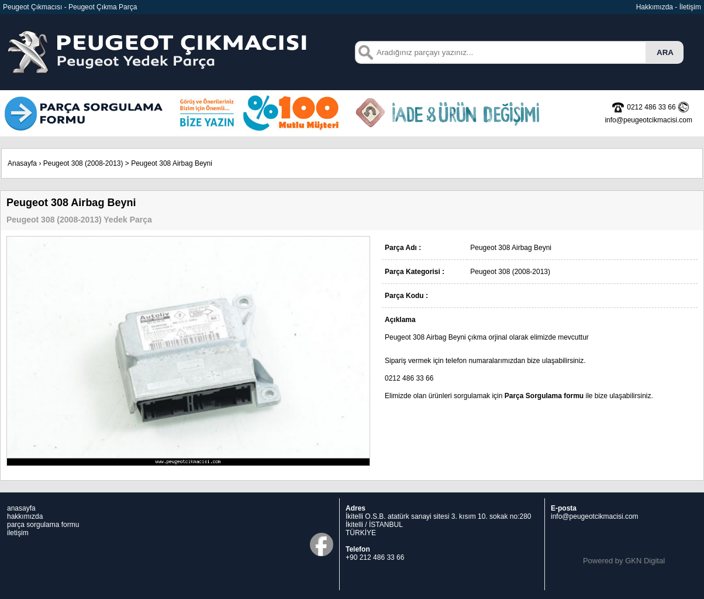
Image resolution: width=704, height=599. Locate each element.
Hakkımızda (654, 7)
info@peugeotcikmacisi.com (595, 516)
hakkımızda (25, 516)
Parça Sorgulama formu (544, 396)
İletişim (690, 7)
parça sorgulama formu (43, 525)
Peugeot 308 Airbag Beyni (171, 163)
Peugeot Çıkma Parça (102, 7)
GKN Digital (645, 560)
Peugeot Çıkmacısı (32, 7)
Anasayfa (22, 163)
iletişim (18, 533)
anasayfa (21, 508)
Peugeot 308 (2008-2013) (83, 163)
